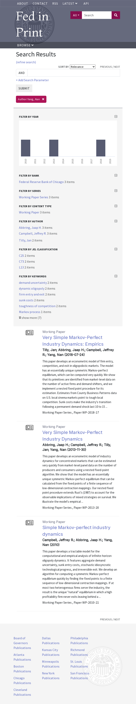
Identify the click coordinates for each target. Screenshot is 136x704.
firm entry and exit (32, 294)
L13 (21, 267)
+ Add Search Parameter (32, 80)
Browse (25, 45)
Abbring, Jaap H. (30, 228)
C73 (22, 261)
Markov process (30, 312)
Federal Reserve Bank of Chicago (41, 182)
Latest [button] (70, 3)
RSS (55, 3)
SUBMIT (24, 88)
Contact (40, 3)
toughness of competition (37, 306)
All (75, 15)
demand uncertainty (33, 283)
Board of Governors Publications (22, 643)
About (22, 3)
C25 (22, 256)
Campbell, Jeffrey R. (33, 233)
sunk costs (26, 300)
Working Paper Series (34, 197)
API (86, 3)
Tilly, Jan (25, 240)
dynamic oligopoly (32, 288)
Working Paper (29, 212)
